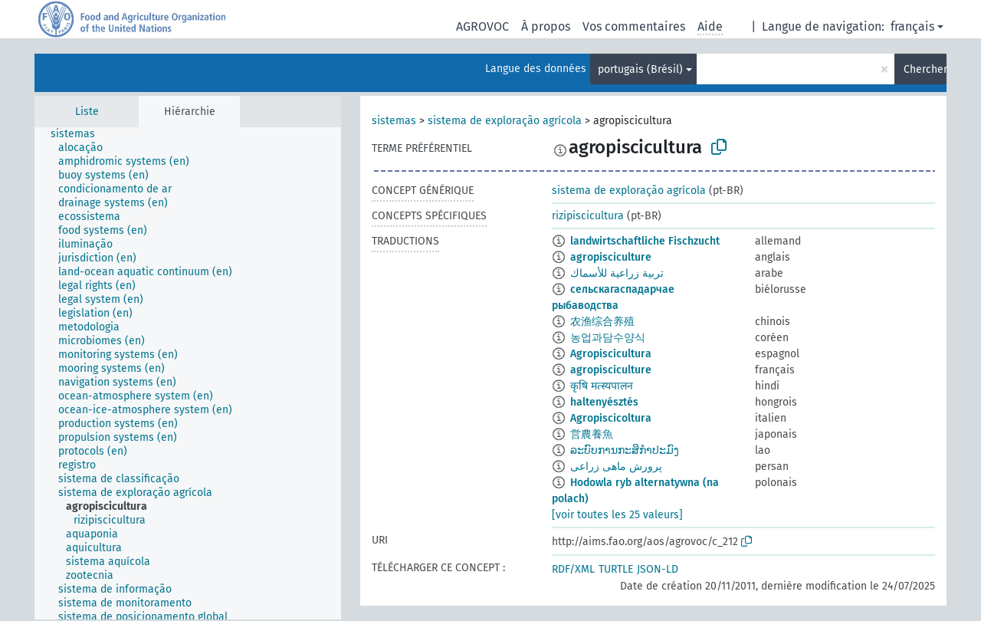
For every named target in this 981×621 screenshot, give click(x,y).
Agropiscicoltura (610, 418)
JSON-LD (657, 569)
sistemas (394, 120)
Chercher (925, 69)
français (912, 26)
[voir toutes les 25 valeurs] (617, 514)
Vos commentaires (633, 26)
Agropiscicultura (610, 353)
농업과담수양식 (607, 337)
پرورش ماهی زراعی (616, 466)
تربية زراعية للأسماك (617, 273)
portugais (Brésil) (640, 69)
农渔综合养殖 (602, 321)
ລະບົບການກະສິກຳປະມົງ (624, 450)
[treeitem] (79, 134)
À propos (545, 26)
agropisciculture (610, 257)
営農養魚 (591, 434)
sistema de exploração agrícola (505, 120)
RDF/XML (573, 569)
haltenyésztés (604, 402)
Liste (87, 111)
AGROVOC (482, 26)
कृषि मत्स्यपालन (601, 386)
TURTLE (616, 569)
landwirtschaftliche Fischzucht (645, 241)
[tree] (187, 373)
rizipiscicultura (588, 215)
